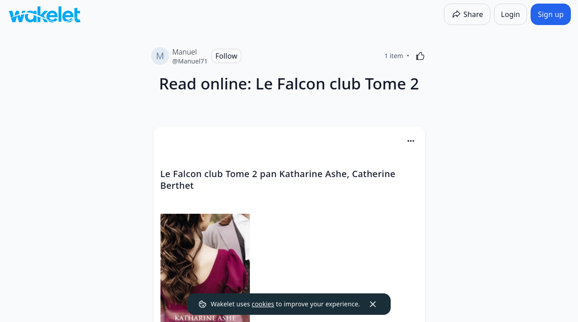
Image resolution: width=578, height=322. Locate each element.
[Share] (467, 14)
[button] (411, 141)
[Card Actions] (411, 141)
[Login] (510, 14)
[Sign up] (551, 14)
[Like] (420, 56)
